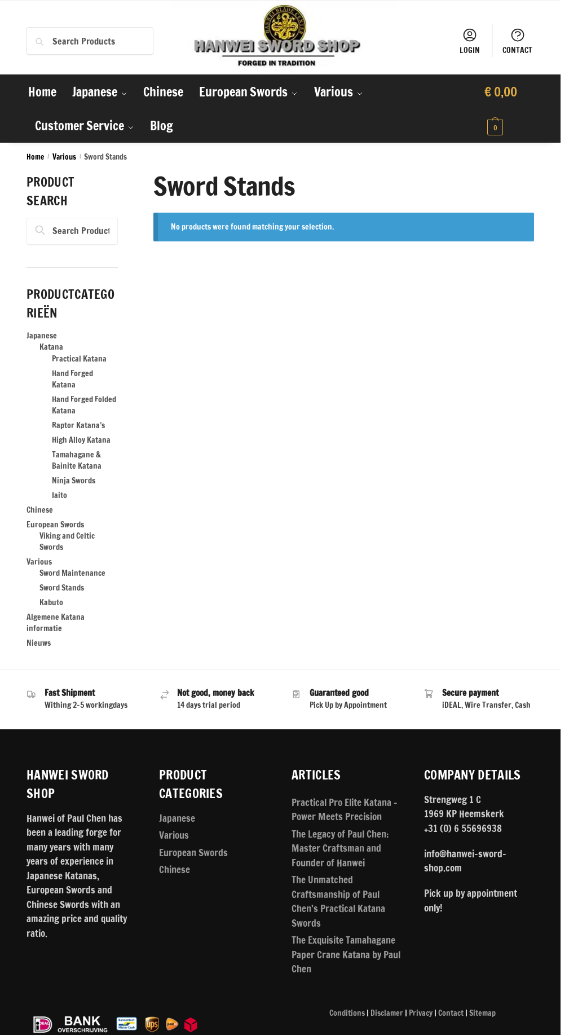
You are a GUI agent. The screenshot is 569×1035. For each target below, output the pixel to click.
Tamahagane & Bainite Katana (77, 460)
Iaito (59, 495)
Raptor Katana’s (78, 425)
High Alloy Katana (81, 440)
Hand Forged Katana (72, 379)
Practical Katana (79, 358)
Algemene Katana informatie (56, 622)
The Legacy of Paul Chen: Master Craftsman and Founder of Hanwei (340, 848)
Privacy (421, 1013)
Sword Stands (61, 587)
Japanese (42, 335)
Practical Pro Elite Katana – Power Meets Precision (345, 809)
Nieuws (39, 643)
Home (35, 156)
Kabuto (51, 602)
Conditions (347, 1013)
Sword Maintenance (72, 573)
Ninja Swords (73, 480)
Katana (51, 347)
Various (64, 156)
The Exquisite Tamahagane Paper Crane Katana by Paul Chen (346, 954)
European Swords (55, 524)
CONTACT (517, 41)
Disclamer (386, 1013)
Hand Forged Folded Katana (84, 405)
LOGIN (470, 41)
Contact (451, 1013)
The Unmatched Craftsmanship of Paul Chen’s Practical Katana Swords (338, 901)
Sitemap (482, 1013)
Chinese (40, 510)
